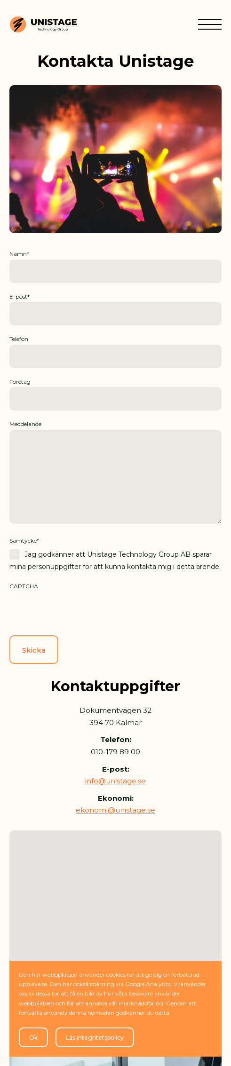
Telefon (18, 338)
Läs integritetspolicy (95, 1037)
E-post (19, 296)
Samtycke (24, 540)
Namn (19, 253)
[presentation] (80, 610)
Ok (33, 1037)
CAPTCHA (23, 586)
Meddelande (25, 423)
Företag (20, 381)
